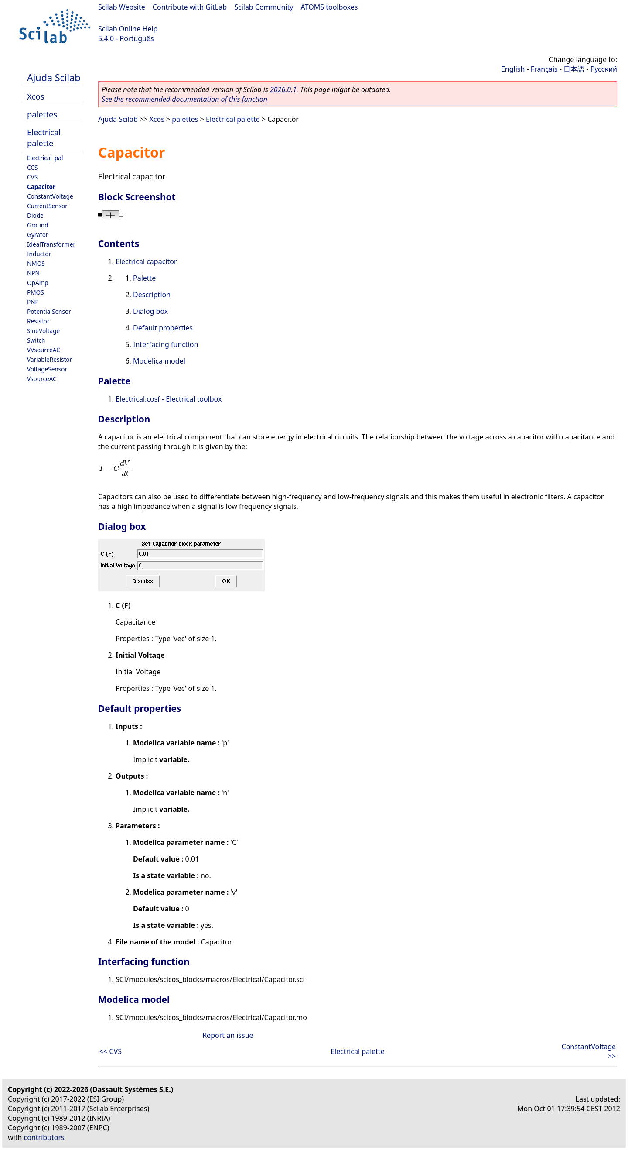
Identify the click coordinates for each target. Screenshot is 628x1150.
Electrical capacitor (146, 261)
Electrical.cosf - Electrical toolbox (169, 399)
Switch (36, 340)
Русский (603, 69)
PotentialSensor (49, 311)
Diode (35, 215)
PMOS (35, 292)
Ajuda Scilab (53, 77)
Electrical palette (44, 137)
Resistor (38, 321)
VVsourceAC (43, 350)
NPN (33, 273)
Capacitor (41, 186)
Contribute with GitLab (190, 7)
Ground (37, 225)
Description (152, 294)
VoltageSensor (47, 369)
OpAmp (37, 282)
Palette (144, 278)
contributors (44, 1137)
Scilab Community (263, 7)
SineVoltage (43, 330)
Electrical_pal (45, 158)
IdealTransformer (51, 244)
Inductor (39, 254)
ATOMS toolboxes (329, 7)
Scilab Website (121, 7)
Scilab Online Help (127, 29)
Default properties (163, 328)
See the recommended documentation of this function (184, 99)
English (513, 69)
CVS (32, 177)
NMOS (36, 263)
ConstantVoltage (50, 196)
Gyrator (37, 234)
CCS (32, 167)
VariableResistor (49, 359)
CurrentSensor (47, 206)
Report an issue (227, 1035)
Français (544, 69)
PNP (33, 302)
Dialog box (150, 311)
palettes (42, 114)
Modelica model (159, 361)
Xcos (35, 96)
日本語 (573, 69)
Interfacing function (165, 344)
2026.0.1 (283, 89)
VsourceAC (42, 378)
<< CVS (110, 1051)
